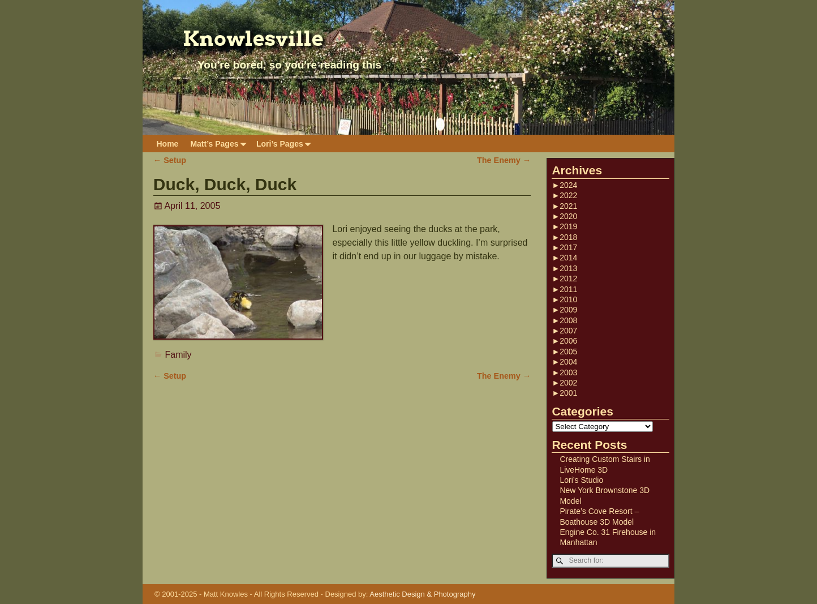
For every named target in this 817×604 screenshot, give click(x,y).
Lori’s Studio (581, 480)
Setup (169, 160)
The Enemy (504, 160)
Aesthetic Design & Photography (422, 594)
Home (168, 143)
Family (178, 354)
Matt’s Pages (220, 143)
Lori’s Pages (285, 143)
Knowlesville (253, 38)
